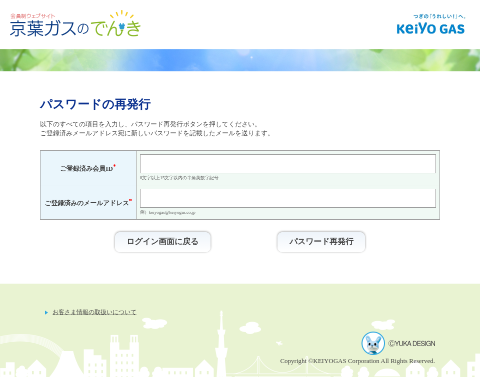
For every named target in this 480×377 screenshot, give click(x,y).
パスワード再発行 (322, 241)
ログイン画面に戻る (162, 241)
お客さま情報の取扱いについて (94, 312)
